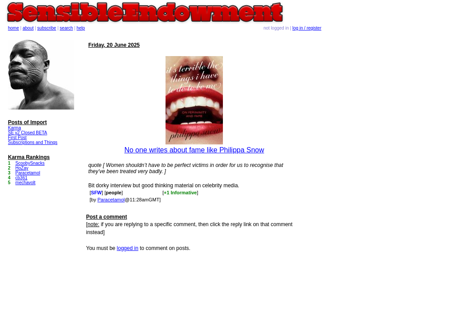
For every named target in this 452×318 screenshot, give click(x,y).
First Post (17, 137)
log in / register (306, 28)
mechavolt (25, 182)
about (28, 28)
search (66, 28)
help (81, 28)
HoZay (21, 168)
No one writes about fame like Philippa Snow (194, 150)
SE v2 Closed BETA (27, 132)
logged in (128, 248)
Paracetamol (111, 199)
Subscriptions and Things (32, 142)
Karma (14, 127)
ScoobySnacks (30, 163)
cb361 (21, 177)
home (13, 28)
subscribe (46, 28)
